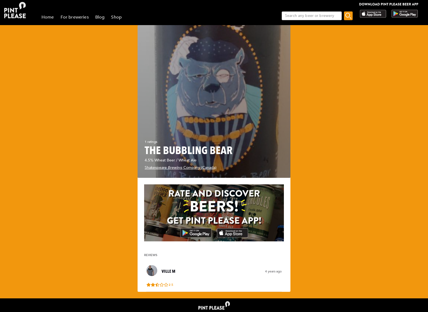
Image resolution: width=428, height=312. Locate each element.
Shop (116, 17)
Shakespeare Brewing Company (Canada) (180, 167)
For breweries (75, 17)
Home (47, 17)
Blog (100, 17)
